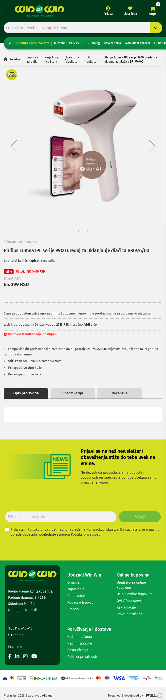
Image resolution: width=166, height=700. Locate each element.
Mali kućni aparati (137, 43)
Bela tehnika (112, 43)
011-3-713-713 (20, 628)
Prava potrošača (129, 614)
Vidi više (90, 324)
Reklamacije (126, 607)
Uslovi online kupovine (134, 594)
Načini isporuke (79, 643)
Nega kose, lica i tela (51, 59)
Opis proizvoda (26, 393)
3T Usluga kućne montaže (32, 43)
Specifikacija (72, 393)
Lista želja (130, 14)
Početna (15, 59)
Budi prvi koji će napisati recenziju (29, 260)
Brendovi (74, 609)
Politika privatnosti (82, 657)
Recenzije (120, 393)
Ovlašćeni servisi (130, 601)
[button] (14, 146)
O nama (73, 582)
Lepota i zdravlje (32, 59)
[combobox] (83, 27)
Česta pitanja (77, 650)
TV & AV (74, 43)
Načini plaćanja (79, 637)
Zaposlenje (76, 589)
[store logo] (39, 11)
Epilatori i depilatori (72, 59)
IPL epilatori (92, 59)
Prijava (108, 14)
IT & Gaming (91, 43)
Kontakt (16, 635)
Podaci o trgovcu (80, 602)
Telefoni (59, 43)
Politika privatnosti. (86, 534)
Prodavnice (76, 596)
